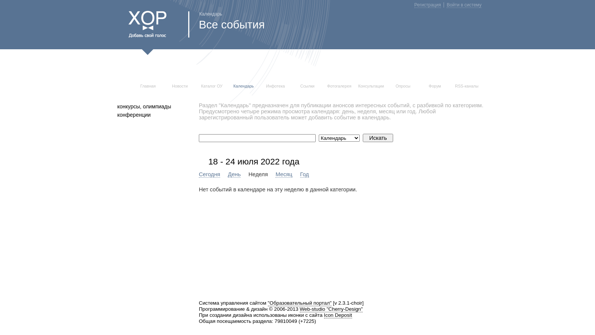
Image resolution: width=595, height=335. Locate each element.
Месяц (283, 174)
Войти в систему (464, 5)
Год (304, 174)
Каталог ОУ (212, 86)
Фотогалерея (339, 86)
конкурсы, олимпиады (144, 106)
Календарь (243, 86)
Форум (435, 86)
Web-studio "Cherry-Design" (331, 309)
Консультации (371, 86)
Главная (148, 86)
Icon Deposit (338, 315)
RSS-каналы (467, 86)
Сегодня (209, 174)
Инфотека (275, 86)
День (234, 174)
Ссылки (307, 86)
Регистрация (427, 5)
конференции (134, 115)
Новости (179, 86)
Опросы (403, 86)
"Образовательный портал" (300, 303)
